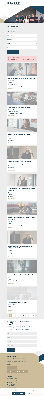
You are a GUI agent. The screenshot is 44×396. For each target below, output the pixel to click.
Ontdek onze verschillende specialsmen (17, 371)
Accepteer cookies (18, 393)
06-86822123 (11, 385)
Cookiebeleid (29, 393)
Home (8, 31)
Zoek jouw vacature (13, 52)
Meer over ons (12, 367)
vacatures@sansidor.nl (13, 382)
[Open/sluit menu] (36, 3)
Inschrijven (11, 349)
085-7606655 (12, 384)
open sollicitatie (25, 329)
